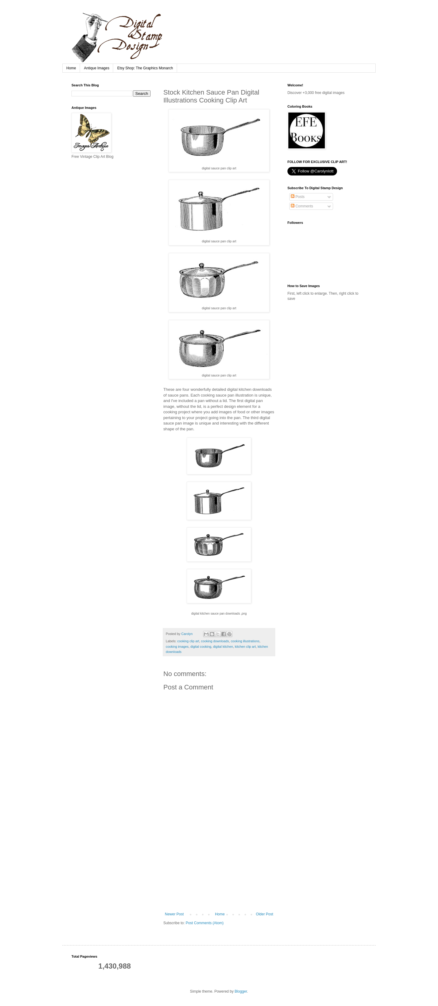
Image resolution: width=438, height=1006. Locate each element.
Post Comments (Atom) (205, 923)
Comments (302, 206)
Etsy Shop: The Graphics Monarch (145, 68)
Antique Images (96, 68)
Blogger (241, 991)
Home (71, 68)
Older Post (264, 914)
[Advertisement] (219, 866)
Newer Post (174, 914)
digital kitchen (223, 646)
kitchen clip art (245, 646)
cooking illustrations (245, 641)
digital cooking (200, 646)
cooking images (177, 646)
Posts (297, 197)
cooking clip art (188, 641)
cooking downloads (215, 641)
